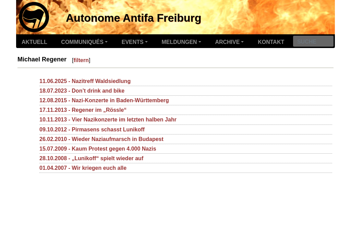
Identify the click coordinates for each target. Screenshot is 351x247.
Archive (227, 42)
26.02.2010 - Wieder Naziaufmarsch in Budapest (101, 139)
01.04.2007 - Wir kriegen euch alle (82, 168)
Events (133, 42)
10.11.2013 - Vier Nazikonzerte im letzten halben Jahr (108, 119)
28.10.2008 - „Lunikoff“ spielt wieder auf (91, 158)
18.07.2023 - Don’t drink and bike (81, 91)
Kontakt (271, 42)
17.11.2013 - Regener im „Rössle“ (82, 110)
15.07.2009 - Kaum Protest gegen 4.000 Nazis (97, 149)
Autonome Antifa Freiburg (133, 18)
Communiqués (82, 42)
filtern (81, 60)
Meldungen (179, 42)
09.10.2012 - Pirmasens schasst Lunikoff (92, 129)
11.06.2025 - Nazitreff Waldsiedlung (85, 81)
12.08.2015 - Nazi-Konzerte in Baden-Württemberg (104, 100)
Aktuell (34, 42)
